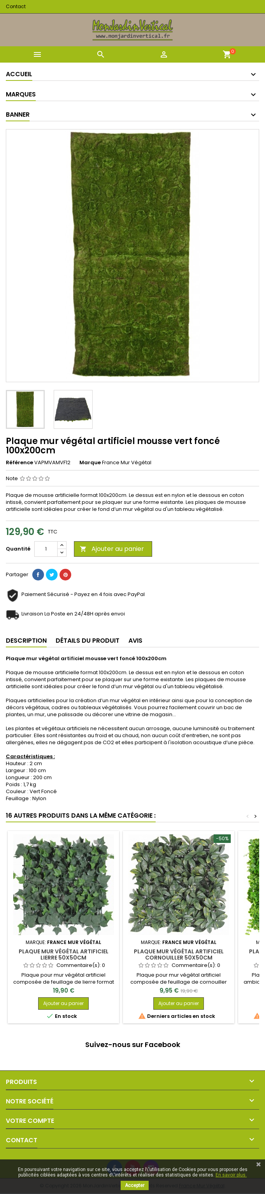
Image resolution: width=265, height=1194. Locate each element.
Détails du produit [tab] (87, 640)
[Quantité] (46, 549)
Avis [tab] (135, 640)
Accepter (134, 1185)
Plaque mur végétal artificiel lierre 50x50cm (64, 954)
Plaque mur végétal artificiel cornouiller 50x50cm (179, 954)
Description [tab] (26, 640)
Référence (19, 462)
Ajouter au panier (112, 548)
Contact (16, 6)
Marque (90, 462)
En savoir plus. (231, 1175)
